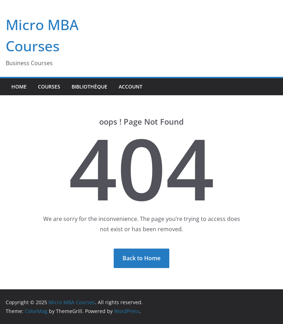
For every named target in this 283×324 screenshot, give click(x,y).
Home (19, 86)
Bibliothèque (89, 86)
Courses (49, 86)
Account (130, 86)
